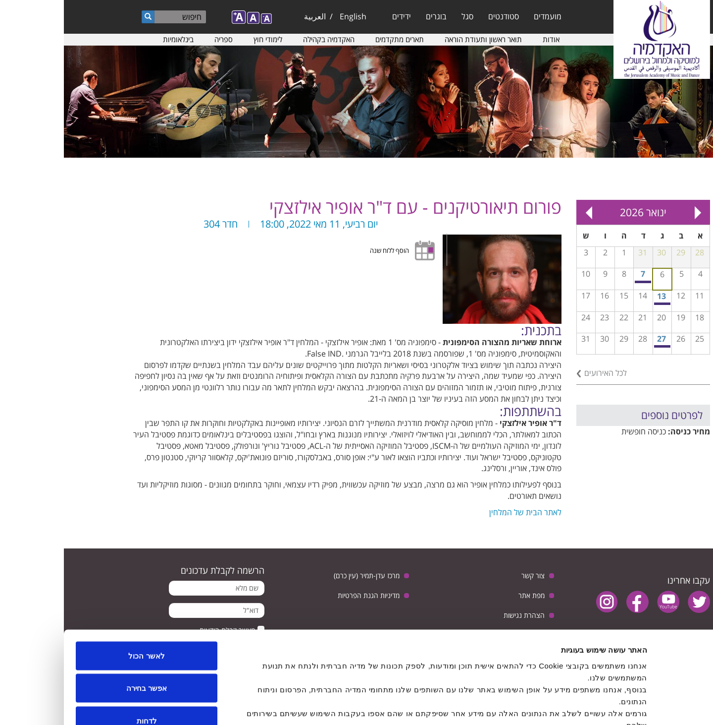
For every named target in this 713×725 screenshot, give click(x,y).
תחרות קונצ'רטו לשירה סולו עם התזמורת (599, 303)
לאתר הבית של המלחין (461, 512)
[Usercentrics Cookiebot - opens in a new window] (649, 705)
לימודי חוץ (204, 39)
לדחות (83, 660)
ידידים (337, 16)
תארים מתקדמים (335, 39)
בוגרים (372, 16)
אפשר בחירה (82, 627)
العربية (251, 16)
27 (597, 338)
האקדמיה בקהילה (265, 39)
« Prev (634, 212)
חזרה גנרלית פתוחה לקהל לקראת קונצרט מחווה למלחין (579, 282)
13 (597, 296)
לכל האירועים (541, 372)
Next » (525, 212)
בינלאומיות (114, 39)
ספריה (160, 39)
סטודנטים (439, 16)
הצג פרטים (246, 705)
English (289, 16)
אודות (487, 39)
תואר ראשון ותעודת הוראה (419, 39)
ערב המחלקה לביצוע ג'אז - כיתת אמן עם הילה (599, 346)
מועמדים (484, 16)
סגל (403, 16)
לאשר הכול (82, 595)
